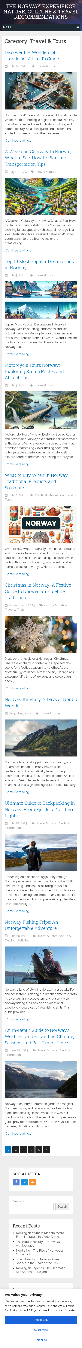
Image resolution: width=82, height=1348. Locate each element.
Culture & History (56, 605)
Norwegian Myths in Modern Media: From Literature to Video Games (40, 1235)
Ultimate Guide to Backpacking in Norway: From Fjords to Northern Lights (40, 809)
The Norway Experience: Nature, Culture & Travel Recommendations (41, 11)
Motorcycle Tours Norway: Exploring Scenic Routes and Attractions (34, 371)
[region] (41, 1318)
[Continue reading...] (18, 140)
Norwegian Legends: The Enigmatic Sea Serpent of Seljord (40, 1270)
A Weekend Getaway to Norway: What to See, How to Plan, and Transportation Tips (39, 158)
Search (18, 1201)
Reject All (41, 1339)
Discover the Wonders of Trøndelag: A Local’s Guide (32, 55)
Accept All (41, 1319)
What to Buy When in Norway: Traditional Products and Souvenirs (37, 481)
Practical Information (49, 495)
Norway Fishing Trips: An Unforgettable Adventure (31, 925)
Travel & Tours (47, 66)
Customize (41, 1329)
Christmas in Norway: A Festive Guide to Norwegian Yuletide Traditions (38, 591)
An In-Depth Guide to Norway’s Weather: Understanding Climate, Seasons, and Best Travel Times (39, 1036)
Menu (7, 27)
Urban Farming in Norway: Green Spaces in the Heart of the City (38, 1261)
